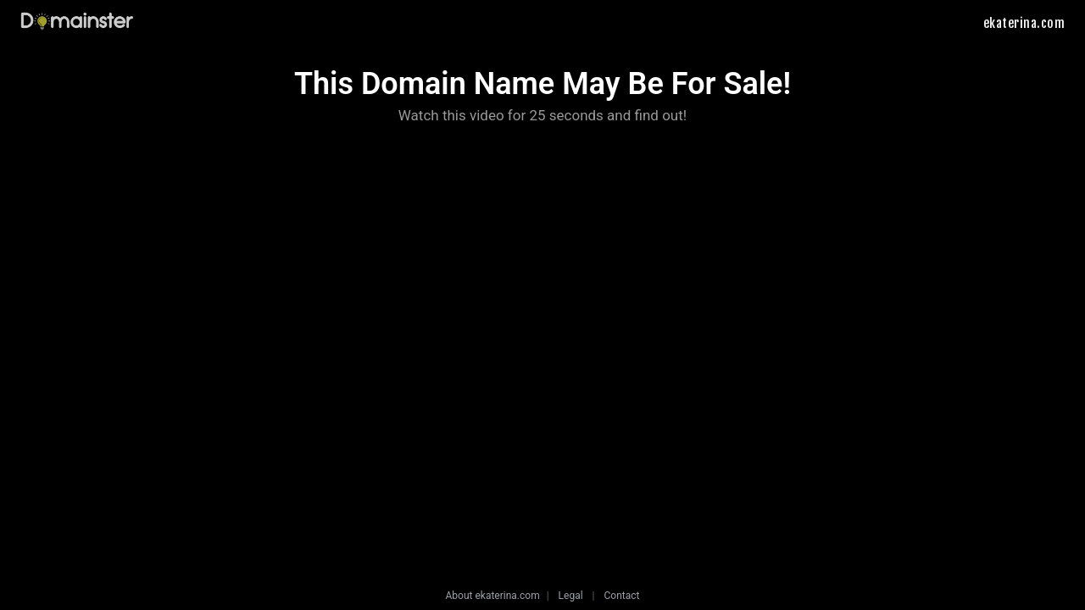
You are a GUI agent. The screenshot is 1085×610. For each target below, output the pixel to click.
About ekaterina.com (493, 596)
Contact (622, 596)
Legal (571, 596)
